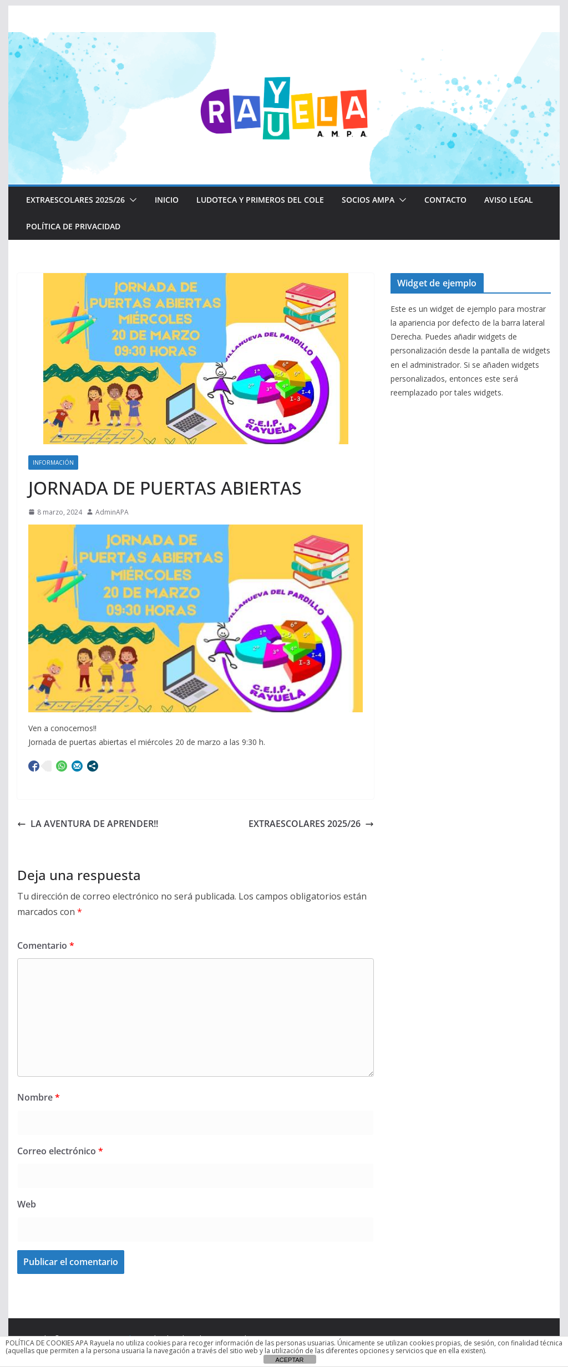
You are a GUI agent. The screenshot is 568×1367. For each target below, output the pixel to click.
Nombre (38, 1097)
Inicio (167, 199)
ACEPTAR (289, 1359)
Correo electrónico (60, 1151)
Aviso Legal (508, 199)
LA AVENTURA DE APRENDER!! (87, 824)
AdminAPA (112, 512)
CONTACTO (445, 199)
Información (53, 462)
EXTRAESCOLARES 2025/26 (75, 199)
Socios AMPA (368, 199)
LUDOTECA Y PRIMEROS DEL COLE (260, 199)
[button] (131, 200)
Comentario (45, 945)
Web (26, 1204)
